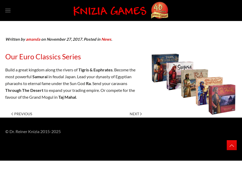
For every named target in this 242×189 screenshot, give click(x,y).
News (106, 39)
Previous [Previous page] (21, 114)
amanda (33, 39)
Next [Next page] (136, 114)
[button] (8, 10)
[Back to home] (110, 10)
